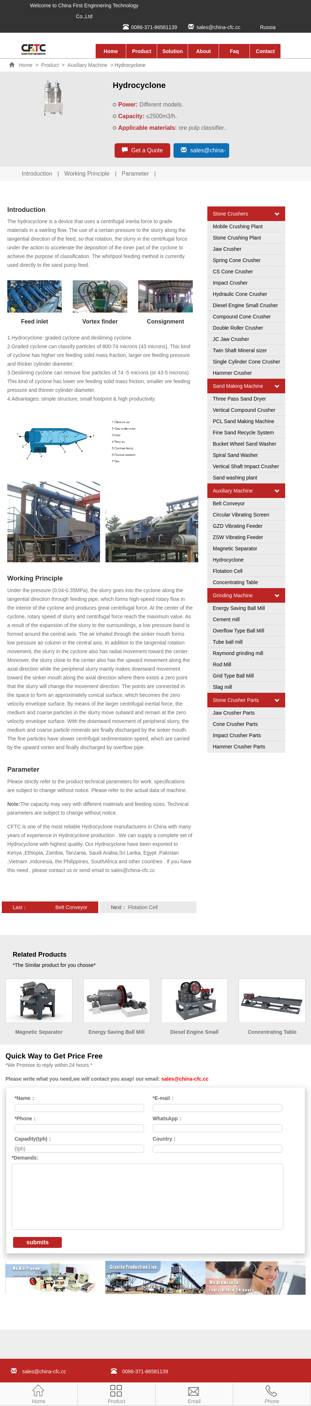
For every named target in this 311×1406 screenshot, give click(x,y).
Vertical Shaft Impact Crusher (246, 466)
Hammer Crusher (232, 373)
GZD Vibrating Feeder (238, 526)
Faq (234, 51)
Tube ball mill (228, 642)
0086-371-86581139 (154, 27)
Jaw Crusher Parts (234, 713)
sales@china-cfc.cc (218, 27)
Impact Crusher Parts (237, 735)
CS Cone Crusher (233, 271)
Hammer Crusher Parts (239, 747)
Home (111, 51)
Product (141, 51)
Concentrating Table (235, 582)
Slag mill (222, 687)
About (203, 51)
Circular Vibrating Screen (241, 515)
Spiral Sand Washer (235, 455)
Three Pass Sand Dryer (239, 399)
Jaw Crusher (227, 249)
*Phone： (26, 1118)
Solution (172, 51)
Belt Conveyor (71, 907)
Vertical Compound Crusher (244, 410)
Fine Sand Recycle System (243, 432)
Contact (265, 51)
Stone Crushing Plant (237, 238)
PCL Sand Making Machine (243, 421)
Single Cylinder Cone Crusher (246, 362)
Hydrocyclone (228, 560)
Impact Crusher (230, 283)
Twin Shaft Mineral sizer (240, 350)
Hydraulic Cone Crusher (240, 294)
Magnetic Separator (235, 548)
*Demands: (25, 1158)
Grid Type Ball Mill (233, 676)
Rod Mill (222, 664)
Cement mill (226, 619)
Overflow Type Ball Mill (238, 631)
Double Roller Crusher (238, 328)
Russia (268, 27)
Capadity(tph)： (33, 1139)
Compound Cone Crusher (242, 317)
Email (194, 1393)
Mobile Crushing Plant (238, 226)
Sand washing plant (235, 478)
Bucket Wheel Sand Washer (244, 444)
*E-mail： (164, 1098)
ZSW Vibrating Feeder (238, 537)
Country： (165, 1139)
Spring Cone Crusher (237, 260)
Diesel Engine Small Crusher (245, 305)
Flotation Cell (143, 907)
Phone (271, 1393)
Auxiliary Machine (88, 65)
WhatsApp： (168, 1118)
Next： (153, 907)
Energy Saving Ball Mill (239, 608)
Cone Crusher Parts (235, 724)
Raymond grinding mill (238, 653)
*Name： (25, 1098)
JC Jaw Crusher (231, 339)
